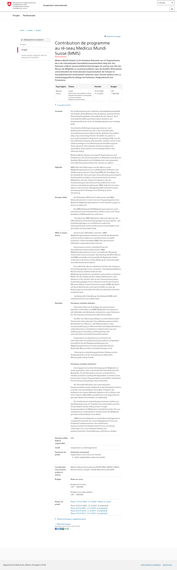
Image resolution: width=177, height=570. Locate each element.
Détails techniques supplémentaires (71, 519)
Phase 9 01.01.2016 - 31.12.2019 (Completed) (89, 508)
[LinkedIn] (61, 529)
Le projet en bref (63, 105)
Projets (16, 20)
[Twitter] (58, 529)
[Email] (68, 529)
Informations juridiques (151, 565)
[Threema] (63, 529)
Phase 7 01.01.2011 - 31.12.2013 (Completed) (89, 513)
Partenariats (29, 20)
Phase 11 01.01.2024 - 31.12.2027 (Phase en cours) (91, 502)
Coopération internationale (55, 8)
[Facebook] (56, 529)
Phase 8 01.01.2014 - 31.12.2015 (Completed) (89, 511)
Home (22, 30)
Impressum (167, 565)
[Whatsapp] (65, 529)
